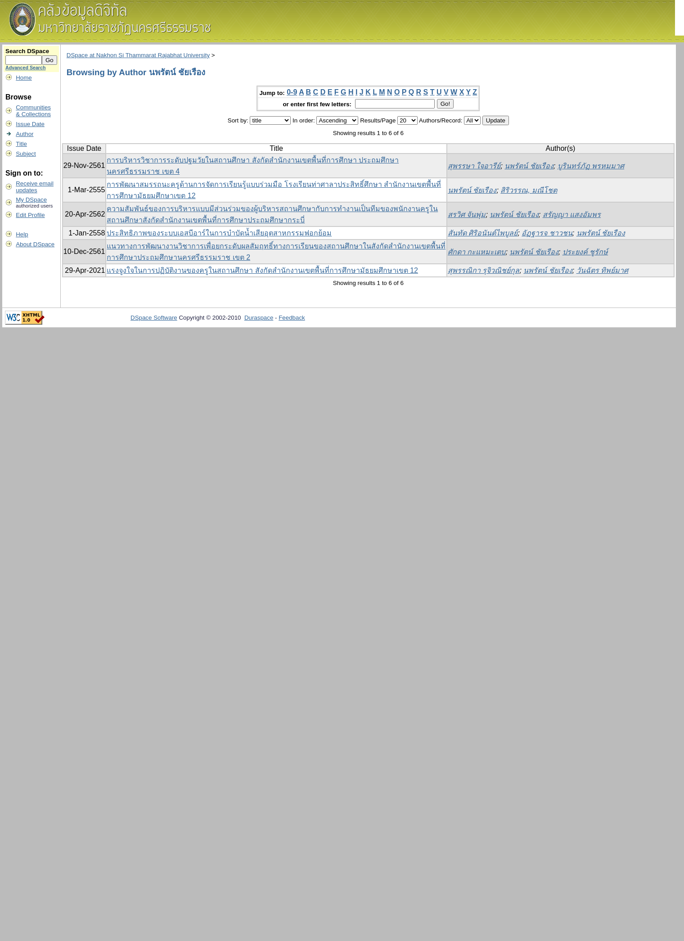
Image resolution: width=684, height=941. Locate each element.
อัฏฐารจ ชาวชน (547, 233)
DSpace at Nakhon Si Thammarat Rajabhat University (138, 55)
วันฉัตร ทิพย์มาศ (602, 270)
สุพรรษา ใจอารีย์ (474, 166)
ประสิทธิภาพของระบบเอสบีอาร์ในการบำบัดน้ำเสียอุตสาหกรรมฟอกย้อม (219, 233)
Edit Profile (30, 215)
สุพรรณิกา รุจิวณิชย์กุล (483, 270)
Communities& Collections (33, 111)
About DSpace (35, 244)
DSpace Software (153, 317)
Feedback (292, 317)
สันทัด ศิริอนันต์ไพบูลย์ (483, 233)
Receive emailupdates (35, 187)
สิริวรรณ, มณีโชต (528, 190)
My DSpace (31, 199)
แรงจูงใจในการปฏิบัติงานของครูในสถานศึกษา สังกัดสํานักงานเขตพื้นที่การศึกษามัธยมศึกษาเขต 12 (262, 270)
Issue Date (30, 124)
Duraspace (258, 317)
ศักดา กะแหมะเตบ (476, 252)
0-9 (292, 92)
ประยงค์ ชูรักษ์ (585, 252)
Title (21, 143)
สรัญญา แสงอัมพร (572, 214)
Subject (26, 153)
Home (24, 77)
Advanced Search (25, 67)
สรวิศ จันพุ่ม (467, 214)
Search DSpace (27, 51)
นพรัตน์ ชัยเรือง (528, 166)
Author (24, 134)
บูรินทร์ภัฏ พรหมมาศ (591, 166)
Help (22, 234)
